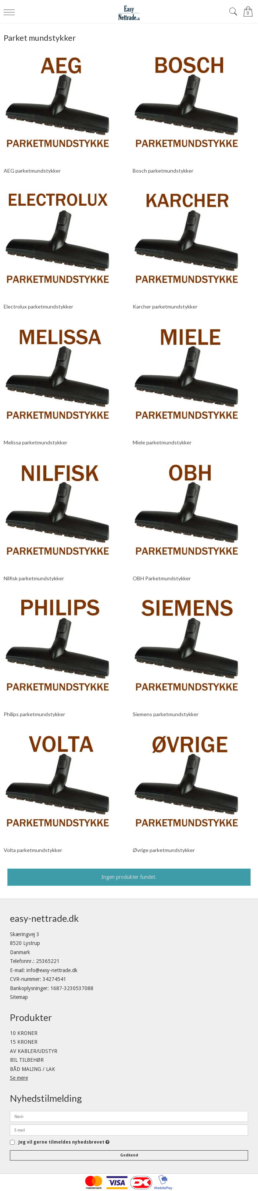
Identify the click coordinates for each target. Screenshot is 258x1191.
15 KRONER (23, 1042)
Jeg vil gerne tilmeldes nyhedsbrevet (64, 1142)
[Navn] (129, 1116)
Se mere (19, 1078)
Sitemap (19, 997)
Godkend (129, 1155)
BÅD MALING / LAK (32, 1069)
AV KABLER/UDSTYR (33, 1051)
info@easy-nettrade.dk (52, 970)
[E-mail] (129, 1130)
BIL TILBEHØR (27, 1060)
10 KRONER (23, 1033)
